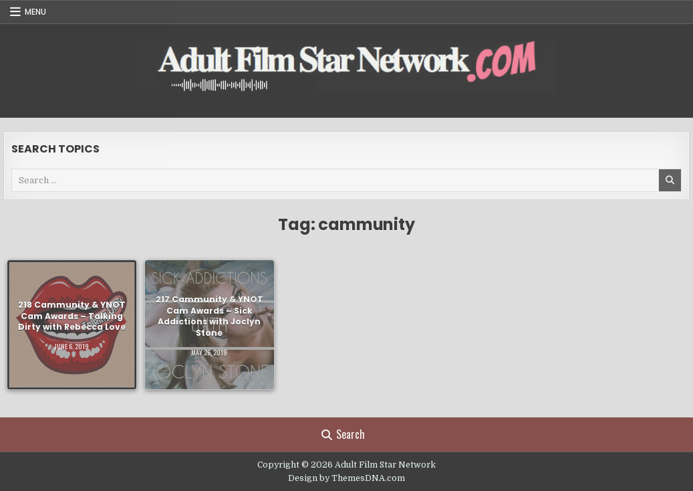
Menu (35, 11)
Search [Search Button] (343, 434)
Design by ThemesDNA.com (346, 478)
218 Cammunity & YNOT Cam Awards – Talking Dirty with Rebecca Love (72, 316)
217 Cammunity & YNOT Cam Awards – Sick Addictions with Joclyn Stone (209, 316)
